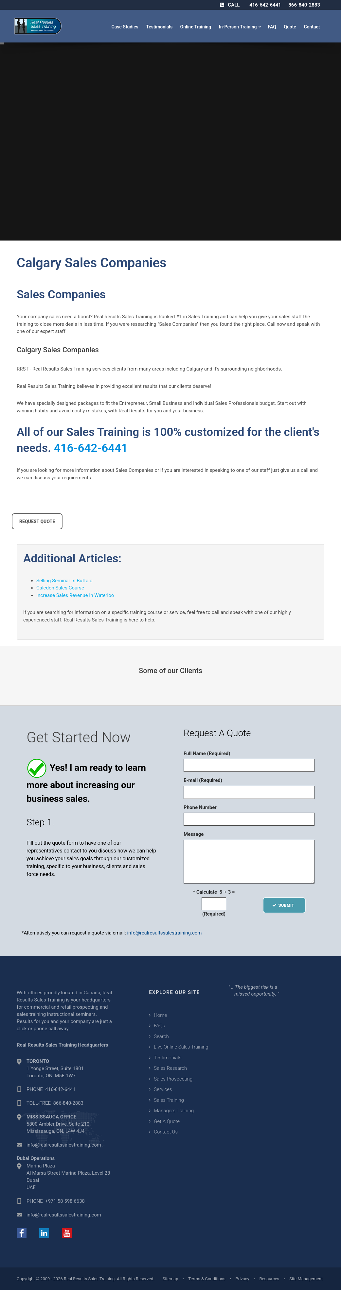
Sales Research (170, 1068)
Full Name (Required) (207, 753)
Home (160, 1015)
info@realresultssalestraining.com (164, 933)
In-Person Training (239, 26)
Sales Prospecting (173, 1079)
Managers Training (174, 1111)
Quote (290, 26)
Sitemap (170, 1278)
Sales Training (169, 1100)
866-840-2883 (304, 5)
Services (163, 1089)
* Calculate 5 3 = (214, 892)
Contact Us (166, 1132)
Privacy (242, 1278)
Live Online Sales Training (181, 1047)
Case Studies (125, 26)
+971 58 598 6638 (65, 1201)
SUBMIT (284, 905)
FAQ (272, 26)
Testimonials (159, 26)
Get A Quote (167, 1121)
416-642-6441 (265, 5)
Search (161, 1036)
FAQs (159, 1026)
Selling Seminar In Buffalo (64, 581)
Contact (312, 26)
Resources (269, 1278)
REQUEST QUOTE (37, 521)
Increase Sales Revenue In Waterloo (75, 595)
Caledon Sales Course (60, 588)
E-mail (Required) (203, 780)
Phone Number (200, 807)
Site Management (306, 1278)
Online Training (196, 26)
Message (194, 834)
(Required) (213, 914)
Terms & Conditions (206, 1278)
